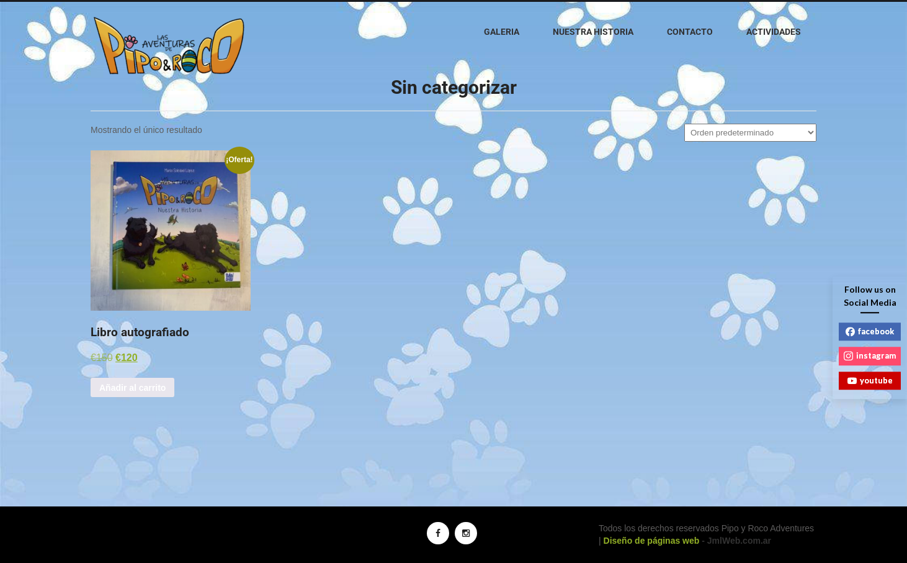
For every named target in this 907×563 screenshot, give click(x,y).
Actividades (773, 32)
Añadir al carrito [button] (132, 388)
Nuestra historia (593, 32)
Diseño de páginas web (652, 541)
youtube (870, 380)
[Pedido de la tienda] (750, 133)
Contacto (690, 32)
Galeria (501, 32)
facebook (870, 331)
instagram (870, 355)
